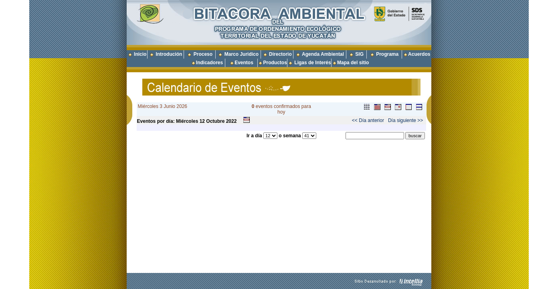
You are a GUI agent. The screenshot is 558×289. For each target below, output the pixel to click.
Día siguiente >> (405, 120)
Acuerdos (419, 54)
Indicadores (209, 62)
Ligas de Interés (312, 62)
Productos (275, 62)
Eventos (244, 62)
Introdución (169, 54)
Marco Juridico (241, 54)
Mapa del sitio (350, 62)
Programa (387, 54)
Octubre (215, 121)
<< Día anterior (368, 120)
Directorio (280, 54)
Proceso (203, 54)
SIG (359, 54)
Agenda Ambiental (323, 54)
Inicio (140, 54)
